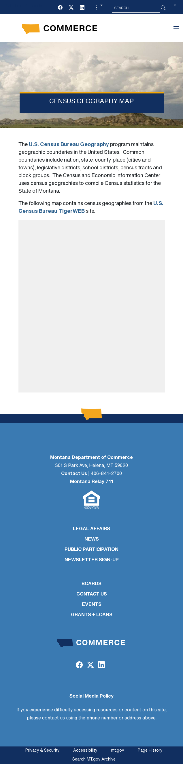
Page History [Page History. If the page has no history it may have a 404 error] (150, 750)
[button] (98, 8)
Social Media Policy (91, 696)
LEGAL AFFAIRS (91, 529)
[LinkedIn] (82, 8)
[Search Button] (163, 8)
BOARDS (91, 584)
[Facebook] (60, 8)
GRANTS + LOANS (91, 615)
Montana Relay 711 (91, 482)
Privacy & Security (42, 750)
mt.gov (117, 750)
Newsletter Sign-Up (92, 560)
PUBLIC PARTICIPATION (91, 549)
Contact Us (74, 474)
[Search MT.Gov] (136, 8)
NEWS (91, 539)
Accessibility (85, 750)
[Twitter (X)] (71, 8)
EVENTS (91, 604)
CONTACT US (91, 594)
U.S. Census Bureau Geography (69, 145)
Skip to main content (25, 6)
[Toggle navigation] (176, 29)
